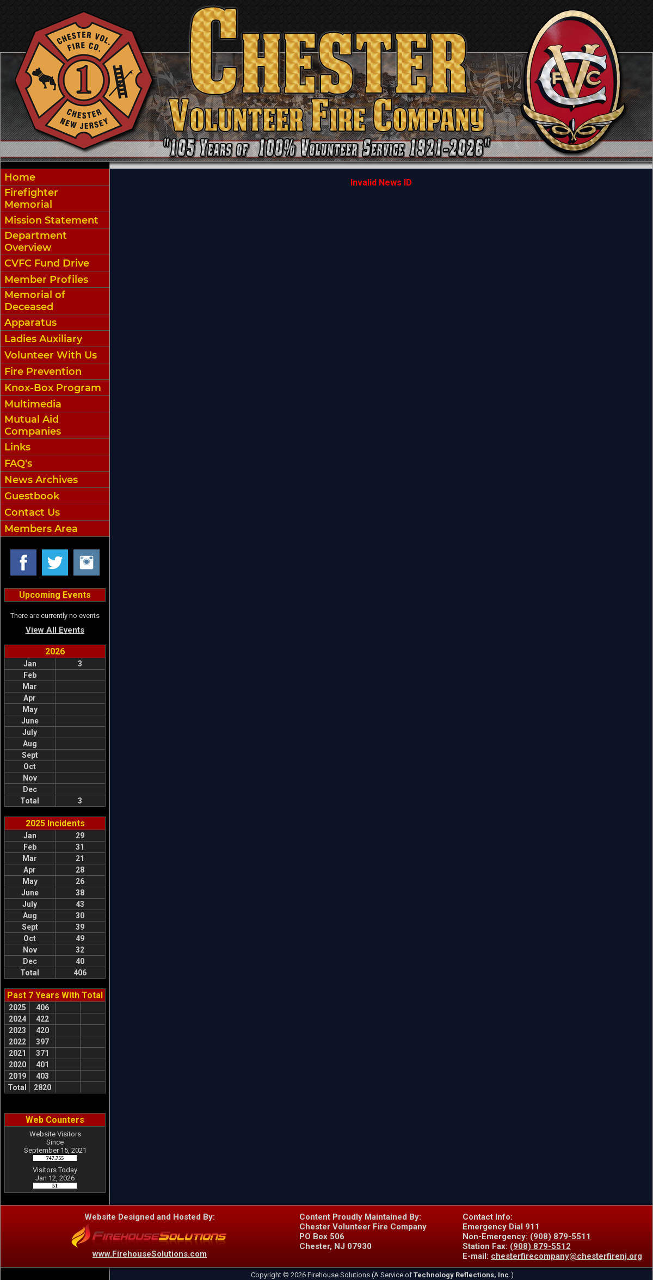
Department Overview (34, 241)
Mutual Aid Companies (31, 425)
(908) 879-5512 (540, 1246)
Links (16, 447)
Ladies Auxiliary (42, 339)
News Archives (40, 480)
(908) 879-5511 (560, 1236)
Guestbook (30, 496)
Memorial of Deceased (33, 301)
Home (18, 177)
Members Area (40, 529)
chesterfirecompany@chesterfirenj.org (566, 1256)
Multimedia (31, 404)
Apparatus (29, 323)
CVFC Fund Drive (45, 263)
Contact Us (31, 512)
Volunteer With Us (49, 355)
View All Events (55, 630)
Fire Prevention (42, 372)
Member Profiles (45, 280)
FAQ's (17, 463)
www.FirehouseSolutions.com (150, 1254)
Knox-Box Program (51, 388)
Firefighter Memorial (30, 199)
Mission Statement (50, 220)
